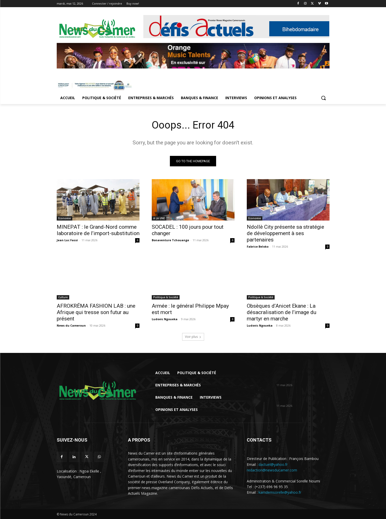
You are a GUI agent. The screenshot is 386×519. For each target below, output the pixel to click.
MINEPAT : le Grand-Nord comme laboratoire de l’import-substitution (98, 230)
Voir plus (193, 337)
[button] (323, 98)
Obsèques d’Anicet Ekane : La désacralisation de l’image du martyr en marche (281, 312)
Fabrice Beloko (257, 246)
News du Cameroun (71, 325)
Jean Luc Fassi (67, 240)
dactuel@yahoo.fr (273, 464)
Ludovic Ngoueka (165, 319)
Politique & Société (165, 297)
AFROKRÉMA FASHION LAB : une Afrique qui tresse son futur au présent (96, 312)
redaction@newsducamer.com (272, 470)
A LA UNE (159, 218)
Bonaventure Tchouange (170, 240)
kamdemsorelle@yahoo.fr (280, 492)
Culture (63, 297)
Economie (64, 218)
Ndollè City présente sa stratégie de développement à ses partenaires (285, 233)
